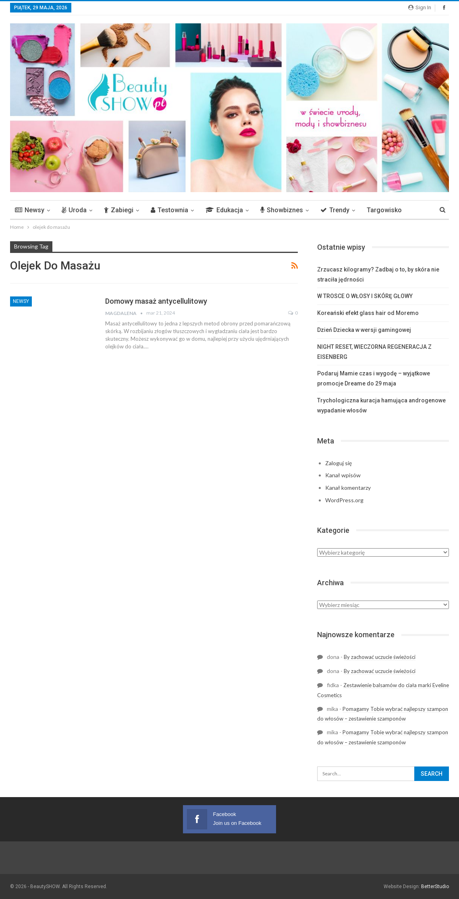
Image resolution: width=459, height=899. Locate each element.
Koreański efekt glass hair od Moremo (368, 313)
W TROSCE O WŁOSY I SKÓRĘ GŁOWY (365, 296)
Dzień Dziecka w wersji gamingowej (364, 330)
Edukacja (224, 210)
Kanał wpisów (343, 475)
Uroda (74, 210)
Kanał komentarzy (348, 487)
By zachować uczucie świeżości (379, 657)
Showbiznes (281, 210)
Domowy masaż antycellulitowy (156, 301)
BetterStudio (435, 886)
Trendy (334, 210)
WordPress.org (344, 500)
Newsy (29, 210)
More (374, 210)
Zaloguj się (338, 463)
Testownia (169, 210)
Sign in (419, 7)
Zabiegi (118, 210)
